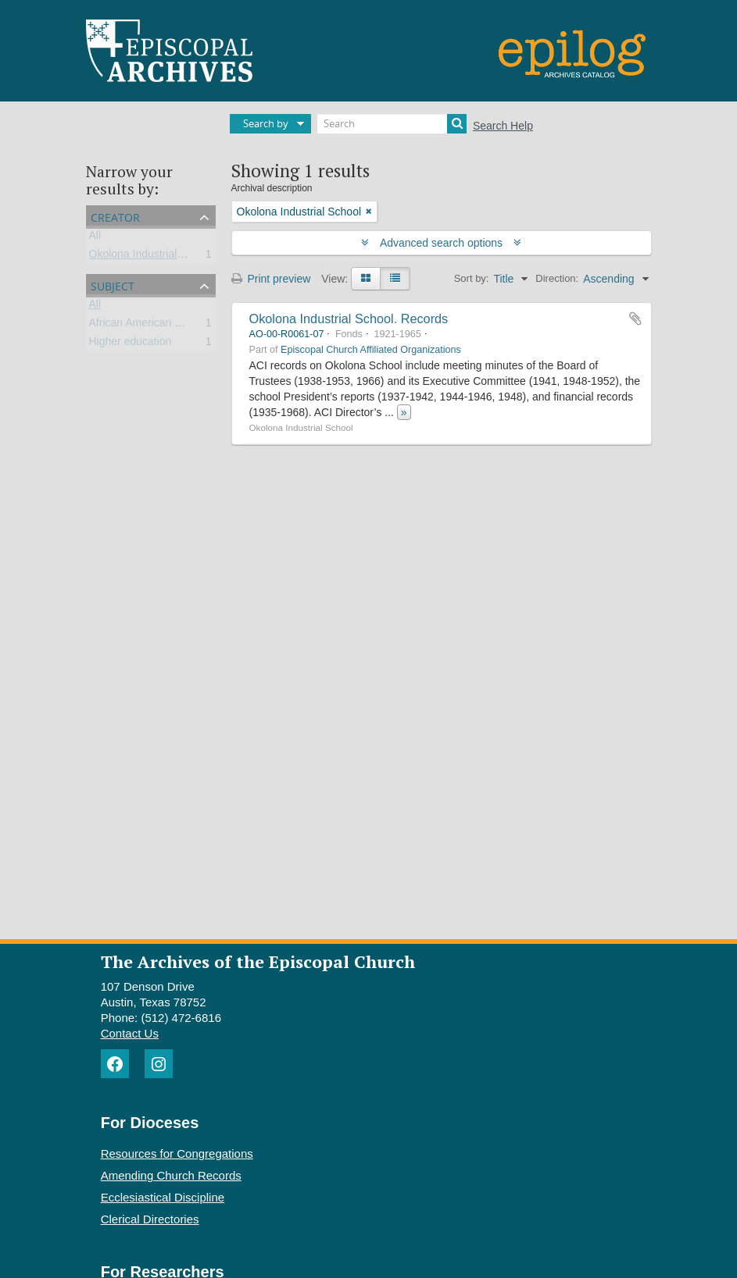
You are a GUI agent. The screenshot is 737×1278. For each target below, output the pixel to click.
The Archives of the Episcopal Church (258, 961)
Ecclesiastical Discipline (162, 1197)
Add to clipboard (635, 318)
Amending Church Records (171, 1175)
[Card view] (366, 278)
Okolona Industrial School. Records (349, 318)
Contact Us (130, 1033)
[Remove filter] (369, 211)
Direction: (556, 278)
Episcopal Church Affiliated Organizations (371, 349)
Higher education (130, 344)
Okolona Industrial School (151, 257)
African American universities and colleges (191, 325)
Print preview (271, 278)
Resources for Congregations (177, 1153)
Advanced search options (441, 243)
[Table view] (395, 278)
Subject (112, 284)
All (95, 238)
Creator (115, 215)
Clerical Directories (150, 1219)
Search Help (503, 125)
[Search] (392, 123)
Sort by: (471, 278)
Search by (265, 123)
